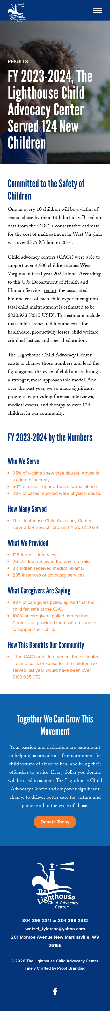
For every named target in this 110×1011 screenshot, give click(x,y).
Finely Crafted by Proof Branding (55, 968)
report (50, 291)
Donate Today (55, 821)
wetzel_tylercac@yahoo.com (55, 928)
